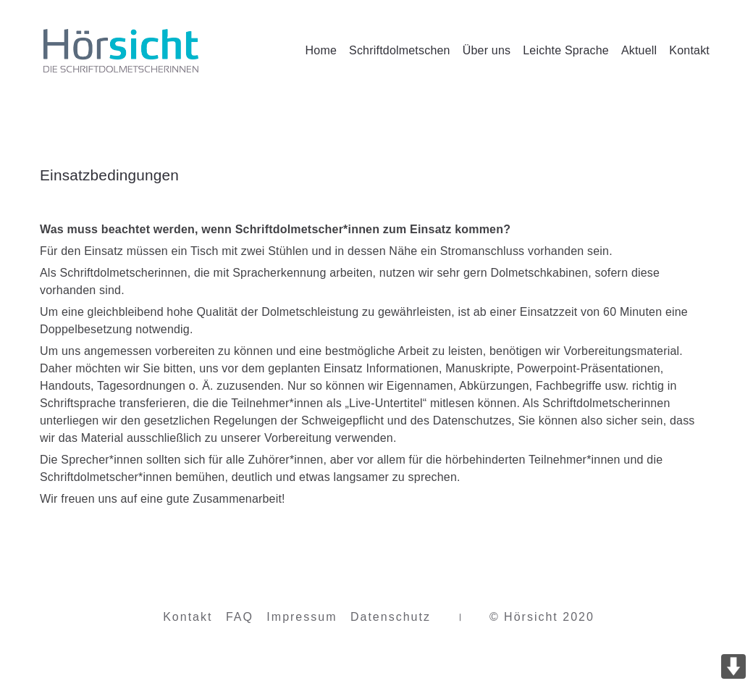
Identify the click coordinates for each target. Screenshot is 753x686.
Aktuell (639, 50)
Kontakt (689, 50)
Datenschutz (390, 619)
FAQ (239, 619)
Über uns (487, 50)
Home (321, 50)
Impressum (301, 619)
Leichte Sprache (566, 50)
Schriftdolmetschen (399, 50)
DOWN (733, 666)
